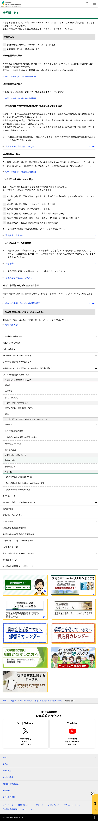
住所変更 (8, 391)
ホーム (5, 701)
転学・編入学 (11, 325)
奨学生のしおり (9, 496)
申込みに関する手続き (11, 343)
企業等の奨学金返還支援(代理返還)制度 (18, 534)
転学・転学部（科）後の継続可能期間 (20, 76)
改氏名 (7, 385)
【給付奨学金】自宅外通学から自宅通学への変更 (24, 483)
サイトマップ (8, 805)
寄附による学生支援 (11, 784)
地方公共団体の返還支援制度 (14, 528)
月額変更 (8, 424)
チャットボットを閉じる (92, 793)
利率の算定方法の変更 (14, 431)
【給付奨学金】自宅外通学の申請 (18, 477)
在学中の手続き (9, 349)
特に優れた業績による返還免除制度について (20, 502)
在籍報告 (9, 263)
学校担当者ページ (10, 560)
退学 (7, 414)
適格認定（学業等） (14, 235)
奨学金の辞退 (10, 450)
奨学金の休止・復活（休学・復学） (19, 408)
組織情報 (6, 790)
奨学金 (13, 701)
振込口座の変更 (11, 398)
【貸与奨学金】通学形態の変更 (17, 490)
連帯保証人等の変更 (13, 444)
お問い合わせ (53, 805)
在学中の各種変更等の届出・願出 (16, 375)
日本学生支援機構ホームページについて (19, 809)
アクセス (39, 805)
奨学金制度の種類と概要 (12, 336)
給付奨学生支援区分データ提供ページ (18, 566)
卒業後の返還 (8, 509)
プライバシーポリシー (73, 805)
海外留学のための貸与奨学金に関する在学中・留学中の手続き (28, 368)
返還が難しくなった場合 (12, 515)
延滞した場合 (8, 521)
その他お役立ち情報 (11, 547)
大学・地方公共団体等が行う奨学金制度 (19, 553)
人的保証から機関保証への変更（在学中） (22, 437)
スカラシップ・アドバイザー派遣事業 (18, 541)
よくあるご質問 (9, 797)
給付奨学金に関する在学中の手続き (17, 356)
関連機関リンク (24, 805)
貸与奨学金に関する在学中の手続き (17, 362)
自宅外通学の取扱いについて (18, 278)
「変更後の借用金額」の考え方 (19, 146)
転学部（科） (10, 460)
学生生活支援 (8, 777)
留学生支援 (7, 771)
